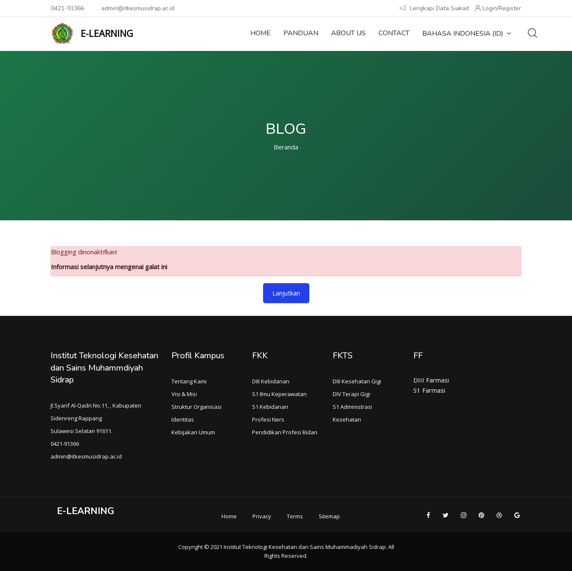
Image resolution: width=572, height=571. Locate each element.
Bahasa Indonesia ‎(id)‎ (466, 33)
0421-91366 (67, 8)
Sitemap (329, 516)
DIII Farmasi (431, 380)
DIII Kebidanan (270, 381)
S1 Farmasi (429, 390)
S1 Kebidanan (270, 407)
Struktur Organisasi (196, 407)
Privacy (261, 516)
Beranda (286, 147)
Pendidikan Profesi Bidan (284, 432)
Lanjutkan (286, 293)
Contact (394, 33)
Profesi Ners (268, 419)
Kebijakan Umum (193, 432)
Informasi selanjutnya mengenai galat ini (109, 266)
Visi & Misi (184, 394)
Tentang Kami (189, 381)
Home (260, 33)
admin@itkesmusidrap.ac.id (137, 8)
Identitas (182, 419)
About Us (348, 33)
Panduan (300, 33)
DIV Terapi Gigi (351, 394)
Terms (295, 516)
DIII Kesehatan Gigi (357, 381)
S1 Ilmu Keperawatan (279, 394)
